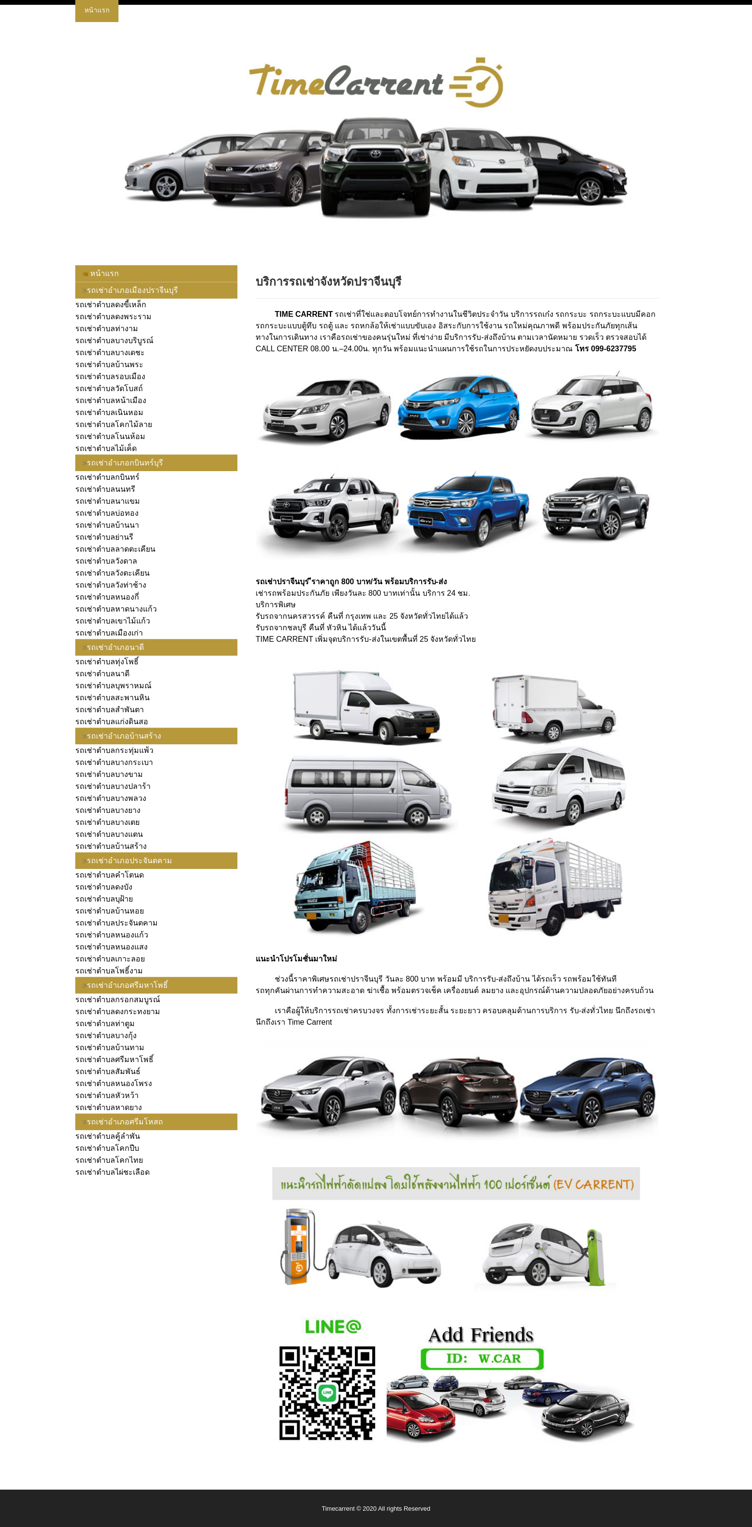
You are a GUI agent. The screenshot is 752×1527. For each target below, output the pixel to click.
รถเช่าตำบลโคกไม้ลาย (113, 424)
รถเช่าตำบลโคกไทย (109, 1160)
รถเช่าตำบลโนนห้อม (110, 436)
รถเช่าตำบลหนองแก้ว (111, 935)
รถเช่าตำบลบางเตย (107, 822)
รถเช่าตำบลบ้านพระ (109, 364)
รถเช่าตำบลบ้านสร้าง (111, 846)
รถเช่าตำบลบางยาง (108, 810)
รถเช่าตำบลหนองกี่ (107, 597)
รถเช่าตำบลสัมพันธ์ (108, 1071)
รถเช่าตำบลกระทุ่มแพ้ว (114, 750)
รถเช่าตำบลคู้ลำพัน (107, 1136)
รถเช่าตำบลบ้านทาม (109, 1047)
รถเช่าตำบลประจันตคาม (116, 923)
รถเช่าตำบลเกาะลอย (110, 959)
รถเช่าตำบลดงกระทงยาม (117, 1011)
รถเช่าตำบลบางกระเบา (114, 762)
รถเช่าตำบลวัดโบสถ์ (109, 388)
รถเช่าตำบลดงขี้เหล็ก (110, 305)
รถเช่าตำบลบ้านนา (107, 525)
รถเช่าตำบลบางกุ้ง (106, 1035)
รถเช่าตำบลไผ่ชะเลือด (112, 1172)
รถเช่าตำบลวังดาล (106, 561)
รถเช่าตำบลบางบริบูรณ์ (114, 340)
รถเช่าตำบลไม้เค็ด (106, 448)
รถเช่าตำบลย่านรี (104, 537)
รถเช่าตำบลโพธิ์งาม (109, 971)
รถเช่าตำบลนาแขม (107, 501)
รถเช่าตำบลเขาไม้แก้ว (112, 621)
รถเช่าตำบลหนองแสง (111, 947)
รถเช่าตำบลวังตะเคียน (112, 573)
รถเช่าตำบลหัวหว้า (107, 1095)
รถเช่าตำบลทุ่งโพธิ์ (107, 662)
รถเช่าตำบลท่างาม (106, 328)
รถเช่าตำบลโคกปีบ (107, 1148)
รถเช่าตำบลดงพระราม (113, 316)
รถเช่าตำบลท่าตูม (105, 1023)
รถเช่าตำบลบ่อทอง (107, 513)
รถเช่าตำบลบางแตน (109, 834)
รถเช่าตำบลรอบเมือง (110, 376)
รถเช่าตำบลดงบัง (103, 887)
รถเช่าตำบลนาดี (102, 674)
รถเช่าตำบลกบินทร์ (107, 477)
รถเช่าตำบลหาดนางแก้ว (116, 609)
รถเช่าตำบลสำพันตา (109, 710)
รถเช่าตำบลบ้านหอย (109, 911)
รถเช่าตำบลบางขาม (109, 774)
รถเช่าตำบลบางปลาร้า (113, 786)
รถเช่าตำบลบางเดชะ (110, 352)
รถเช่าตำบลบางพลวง (110, 798)
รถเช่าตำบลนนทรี (105, 489)
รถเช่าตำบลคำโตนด (109, 875)
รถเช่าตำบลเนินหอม (109, 412)
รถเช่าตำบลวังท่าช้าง (110, 585)
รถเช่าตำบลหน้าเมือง (110, 400)
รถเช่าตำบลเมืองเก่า (109, 633)
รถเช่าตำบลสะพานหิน (112, 698)
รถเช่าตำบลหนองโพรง (113, 1083)
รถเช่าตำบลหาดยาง (108, 1107)
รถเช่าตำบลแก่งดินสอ (111, 721)
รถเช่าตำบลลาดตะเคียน (115, 549)
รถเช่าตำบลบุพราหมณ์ (113, 686)
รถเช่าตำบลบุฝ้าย (104, 899)
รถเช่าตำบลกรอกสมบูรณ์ (117, 999)
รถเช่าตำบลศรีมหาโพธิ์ (114, 1059)
